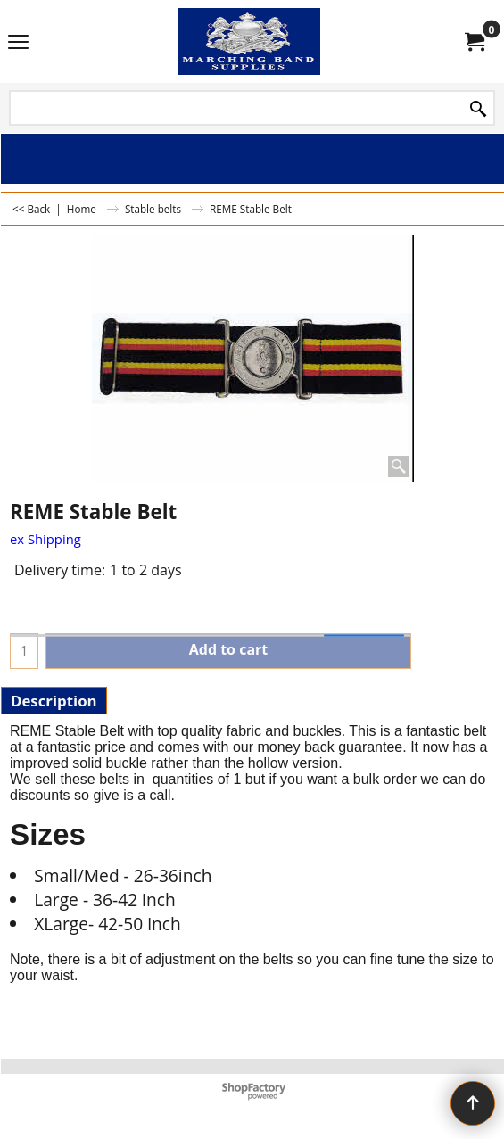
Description (54, 700)
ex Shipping (45, 539)
